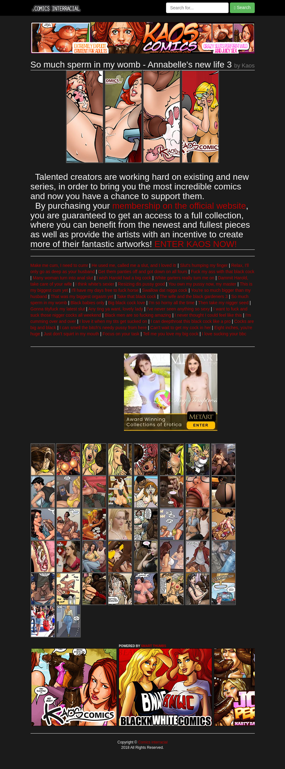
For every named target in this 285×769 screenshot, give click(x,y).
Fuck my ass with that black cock (222, 271)
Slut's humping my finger (204, 265)
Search (242, 7)
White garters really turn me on (184, 277)
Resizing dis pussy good (141, 284)
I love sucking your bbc (224, 333)
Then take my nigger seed (223, 302)
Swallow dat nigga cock (165, 290)
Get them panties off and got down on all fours (142, 271)
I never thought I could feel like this (208, 315)
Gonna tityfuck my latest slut (58, 308)
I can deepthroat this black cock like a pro (191, 321)
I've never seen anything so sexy (178, 308)
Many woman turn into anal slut (63, 277)
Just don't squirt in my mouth (71, 333)
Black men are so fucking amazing (138, 315)
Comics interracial (152, 742)
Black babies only (87, 302)
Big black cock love (126, 302)
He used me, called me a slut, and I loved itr (134, 265)
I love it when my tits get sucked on (113, 321)
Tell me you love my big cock (170, 333)
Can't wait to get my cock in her (180, 327)
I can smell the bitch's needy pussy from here (103, 327)
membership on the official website (179, 206)
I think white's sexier (94, 284)
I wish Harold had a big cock (124, 277)
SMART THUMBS (153, 646)
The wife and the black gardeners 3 (193, 296)
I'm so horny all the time (171, 302)
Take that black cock (136, 296)
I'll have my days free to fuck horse (105, 290)
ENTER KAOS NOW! (195, 244)
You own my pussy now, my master (202, 284)
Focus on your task (120, 333)
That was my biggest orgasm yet (81, 296)
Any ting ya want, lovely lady (115, 308)
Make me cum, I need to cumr (59, 265)
